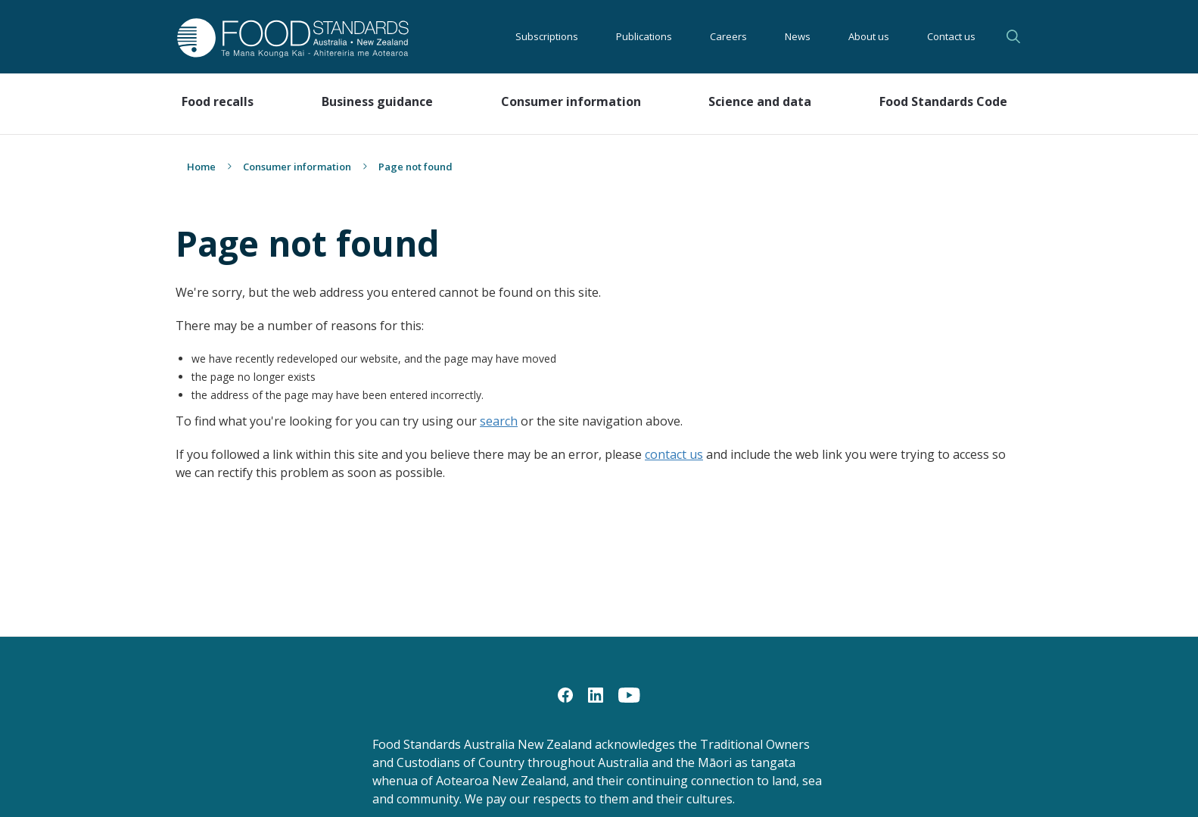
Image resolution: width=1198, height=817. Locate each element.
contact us (674, 454)
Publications (644, 36)
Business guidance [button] (377, 101)
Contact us (951, 36)
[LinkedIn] (595, 694)
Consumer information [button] (571, 101)
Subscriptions (546, 36)
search (499, 421)
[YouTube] (629, 694)
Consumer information (297, 166)
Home (201, 166)
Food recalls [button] (218, 101)
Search (1013, 36)
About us (868, 36)
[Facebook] (565, 694)
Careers (728, 36)
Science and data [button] (759, 101)
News (798, 36)
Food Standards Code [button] (943, 101)
